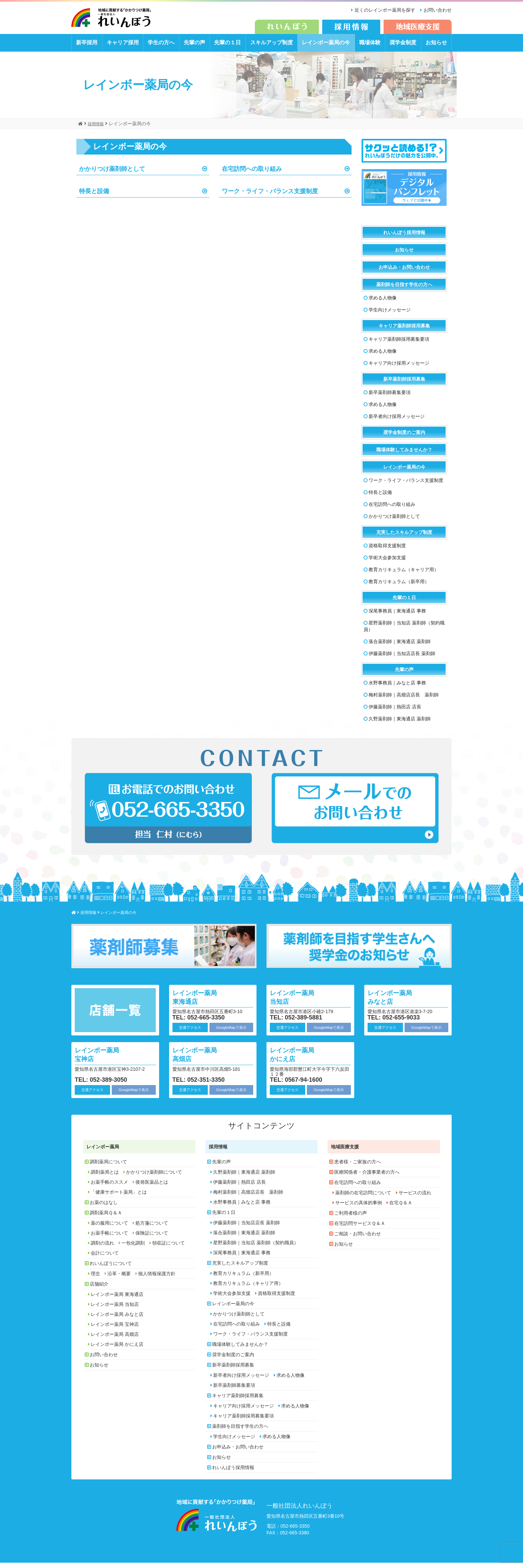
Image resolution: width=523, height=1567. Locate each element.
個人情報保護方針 (156, 1278)
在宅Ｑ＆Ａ (400, 1207)
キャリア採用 (123, 47)
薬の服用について (109, 1227)
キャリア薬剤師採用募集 (404, 330)
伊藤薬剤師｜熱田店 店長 (395, 711)
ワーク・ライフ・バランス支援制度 (275, 196)
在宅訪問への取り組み (255, 173)
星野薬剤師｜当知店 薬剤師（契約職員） (404, 631)
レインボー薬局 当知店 (298, 1001)
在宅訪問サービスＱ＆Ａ (359, 1228)
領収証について (168, 1247)
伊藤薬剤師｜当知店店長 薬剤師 (402, 658)
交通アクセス (190, 1032)
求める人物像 (383, 302)
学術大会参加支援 (387, 562)
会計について (105, 1257)
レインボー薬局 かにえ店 (298, 1058)
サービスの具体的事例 (358, 1207)
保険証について (151, 1237)
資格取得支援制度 (387, 550)
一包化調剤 (133, 1247)
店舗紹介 (99, 1288)
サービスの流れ (415, 1197)
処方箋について (151, 1227)
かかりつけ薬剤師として (115, 173)
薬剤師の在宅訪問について (363, 1197)
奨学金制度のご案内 (404, 437)
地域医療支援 (345, 1151)
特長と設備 (95, 196)
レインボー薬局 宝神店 (103, 1058)
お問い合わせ (438, 10)
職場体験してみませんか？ (404, 454)
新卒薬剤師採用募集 (404, 383)
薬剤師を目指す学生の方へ (404, 289)
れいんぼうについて (111, 1268)
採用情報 (218, 1151)
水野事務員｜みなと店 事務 (397, 687)
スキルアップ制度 (271, 47)
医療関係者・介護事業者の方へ (367, 1176)
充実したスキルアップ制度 (404, 537)
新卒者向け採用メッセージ (397, 421)
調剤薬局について (108, 1166)
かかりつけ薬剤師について (154, 1176)
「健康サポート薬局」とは (119, 1196)
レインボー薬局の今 (326, 47)
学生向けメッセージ (390, 314)
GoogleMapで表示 (231, 1032)
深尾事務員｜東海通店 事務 (397, 615)
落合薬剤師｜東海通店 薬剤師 (400, 646)
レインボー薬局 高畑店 (201, 1058)
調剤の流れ (102, 1247)
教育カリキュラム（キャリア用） (404, 574)
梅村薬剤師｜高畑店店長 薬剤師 (404, 699)
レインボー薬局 (102, 1151)
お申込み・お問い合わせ (404, 271)
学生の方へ (161, 47)
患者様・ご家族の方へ (357, 1166)
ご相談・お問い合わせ (357, 1238)
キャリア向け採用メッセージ (399, 367)
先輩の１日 (227, 47)
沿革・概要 (119, 1278)
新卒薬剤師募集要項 (390, 397)
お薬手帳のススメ (109, 1186)
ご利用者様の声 (350, 1217)
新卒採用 (86, 47)
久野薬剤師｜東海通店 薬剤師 (400, 723)
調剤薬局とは (105, 1176)
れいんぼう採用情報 (404, 237)
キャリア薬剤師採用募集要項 (399, 343)
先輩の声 (194, 47)
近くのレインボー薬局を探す (382, 10)
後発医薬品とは (151, 1186)
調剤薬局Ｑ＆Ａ (106, 1217)
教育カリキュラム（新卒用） (399, 586)
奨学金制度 (403, 47)
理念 (95, 1278)
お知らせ (436, 47)
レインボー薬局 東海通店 (201, 1001)
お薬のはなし (104, 1207)
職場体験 (370, 47)
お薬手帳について (109, 1237)
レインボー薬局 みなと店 (396, 1001)
